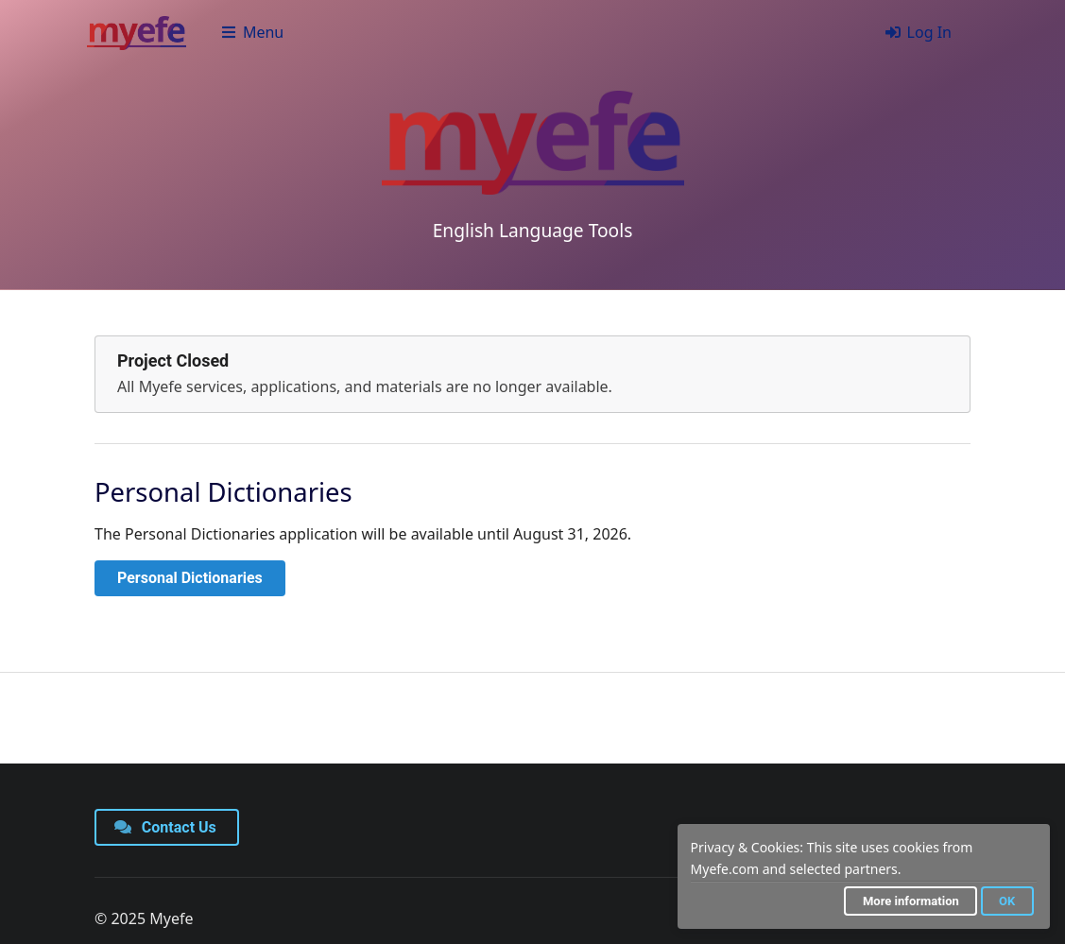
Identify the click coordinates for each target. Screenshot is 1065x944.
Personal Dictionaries (190, 578)
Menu (251, 32)
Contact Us (165, 827)
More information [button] (911, 901)
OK (1007, 901)
